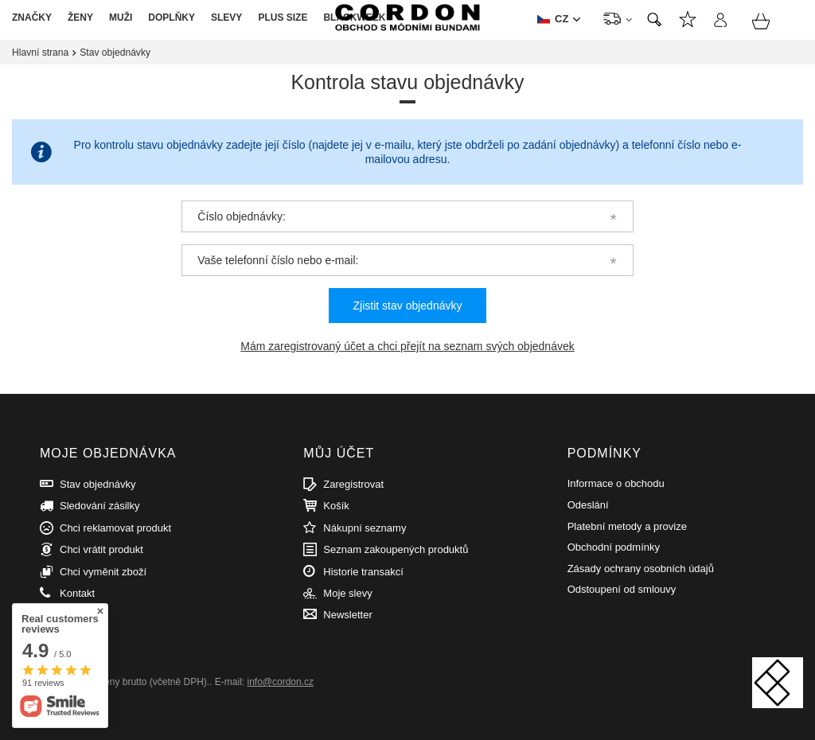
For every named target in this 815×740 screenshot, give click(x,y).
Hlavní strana (40, 52)
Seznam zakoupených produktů (395, 549)
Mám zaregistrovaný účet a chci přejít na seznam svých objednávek (407, 346)
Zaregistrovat (353, 484)
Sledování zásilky (99, 506)
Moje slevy (347, 593)
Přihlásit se (719, 21)
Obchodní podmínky (613, 547)
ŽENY (80, 17)
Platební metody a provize (627, 526)
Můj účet (338, 453)
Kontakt (77, 593)
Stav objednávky (97, 484)
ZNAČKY (32, 17)
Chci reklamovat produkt (115, 528)
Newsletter (347, 615)
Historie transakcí (363, 572)
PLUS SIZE (282, 17)
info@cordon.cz (280, 681)
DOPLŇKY (171, 17)
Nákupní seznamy (688, 21)
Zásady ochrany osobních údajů (640, 568)
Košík (336, 506)
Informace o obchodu (616, 483)
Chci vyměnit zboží (103, 572)
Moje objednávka (108, 453)
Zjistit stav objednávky (407, 305)
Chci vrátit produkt (101, 549)
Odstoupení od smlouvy (622, 589)
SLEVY (226, 17)
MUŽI (120, 17)
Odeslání (588, 505)
